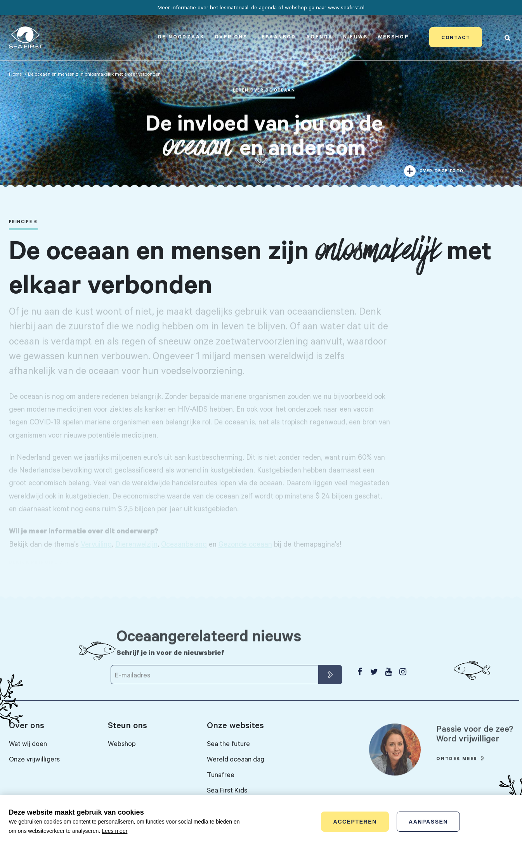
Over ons (231, 36)
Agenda (319, 36)
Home (15, 74)
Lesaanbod (276, 36)
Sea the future (228, 743)
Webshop (393, 36)
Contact (455, 37)
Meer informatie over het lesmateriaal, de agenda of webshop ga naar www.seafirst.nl (261, 7)
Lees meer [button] (114, 831)
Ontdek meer (456, 769)
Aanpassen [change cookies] (428, 822)
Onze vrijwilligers (34, 759)
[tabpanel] (261, 96)
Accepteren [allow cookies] (354, 822)
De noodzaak (181, 36)
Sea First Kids (227, 790)
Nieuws (355, 36)
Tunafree (220, 774)
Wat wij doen (28, 743)
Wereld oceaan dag (235, 759)
